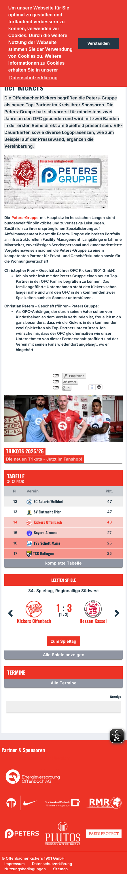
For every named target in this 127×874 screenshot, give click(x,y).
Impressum (14, 863)
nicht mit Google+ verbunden (56, 388)
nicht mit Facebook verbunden (56, 376)
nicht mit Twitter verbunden (56, 382)
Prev (10, 613)
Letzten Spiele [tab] (63, 580)
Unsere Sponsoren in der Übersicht (37, 758)
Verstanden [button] (98, 43)
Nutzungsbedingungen (25, 869)
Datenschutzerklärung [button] (33, 77)
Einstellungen (99, 387)
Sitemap (60, 869)
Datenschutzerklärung (52, 863)
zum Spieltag (63, 641)
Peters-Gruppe (25, 217)
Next (117, 613)
